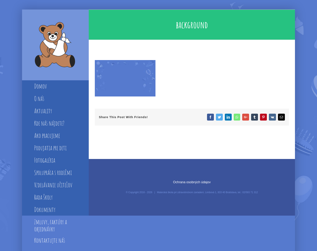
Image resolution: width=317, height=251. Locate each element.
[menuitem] (55, 86)
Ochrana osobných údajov (192, 182)
